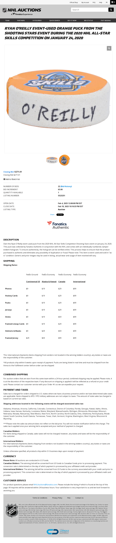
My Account (85, 2)
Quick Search (54, 20)
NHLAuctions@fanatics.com (45, 484)
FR (106, 2)
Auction (61, 209)
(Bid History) (66, 186)
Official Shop (74, 2)
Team (7, 20)
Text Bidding (106, 20)
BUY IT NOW (72, 20)
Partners (21, 20)
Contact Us (79, 498)
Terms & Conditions (40, 498)
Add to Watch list (11, 179)
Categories (37, 20)
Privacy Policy (57, 498)
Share (52, 214)
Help (100, 2)
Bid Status (88, 20)
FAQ (94, 2)
